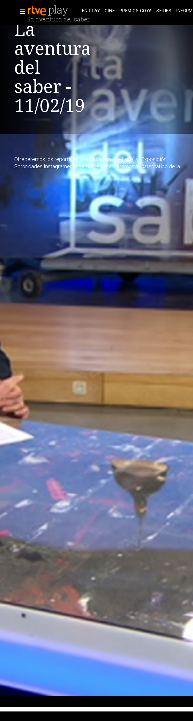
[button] (20, 11)
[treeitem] (91, 11)
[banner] (53, 11)
